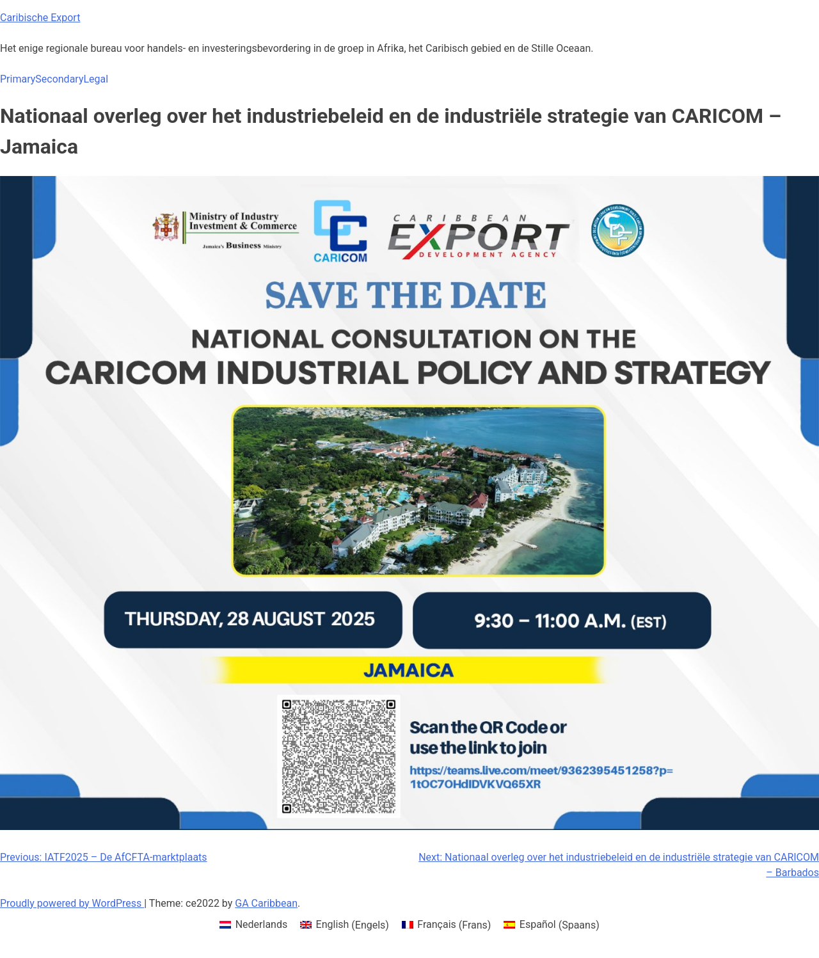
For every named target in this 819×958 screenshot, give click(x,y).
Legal (95, 79)
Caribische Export (40, 18)
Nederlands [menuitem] (261, 924)
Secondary (59, 79)
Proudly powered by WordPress (72, 903)
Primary (17, 79)
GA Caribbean (266, 903)
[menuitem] (253, 925)
